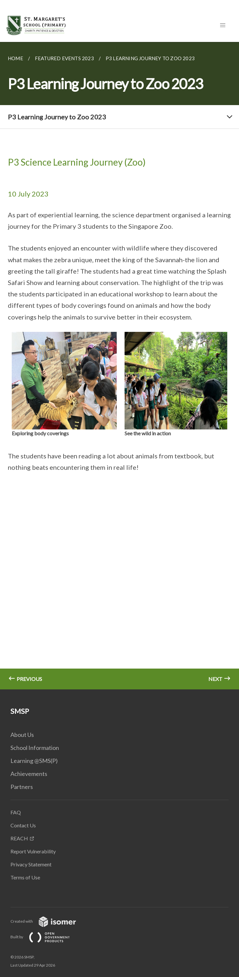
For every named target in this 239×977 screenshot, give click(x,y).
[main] (119, 365)
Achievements (28, 773)
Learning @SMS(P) (34, 760)
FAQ (15, 812)
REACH (19, 838)
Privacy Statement (31, 864)
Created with (48, 921)
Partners (21, 786)
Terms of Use (25, 877)
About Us (22, 734)
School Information (34, 747)
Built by (45, 936)
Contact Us (23, 825)
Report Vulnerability (33, 851)
